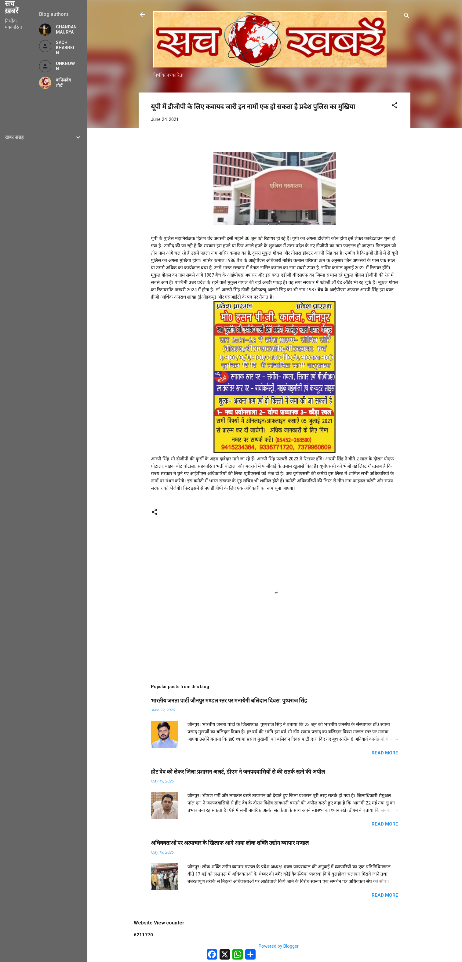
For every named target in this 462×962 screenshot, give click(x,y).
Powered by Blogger (274, 946)
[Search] (406, 16)
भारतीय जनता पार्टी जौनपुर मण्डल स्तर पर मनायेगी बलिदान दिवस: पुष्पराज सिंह (229, 700)
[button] (394, 106)
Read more (385, 753)
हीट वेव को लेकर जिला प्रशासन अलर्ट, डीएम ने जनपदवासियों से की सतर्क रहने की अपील (238, 771)
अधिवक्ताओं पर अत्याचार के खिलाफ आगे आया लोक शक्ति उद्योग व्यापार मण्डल (230, 843)
